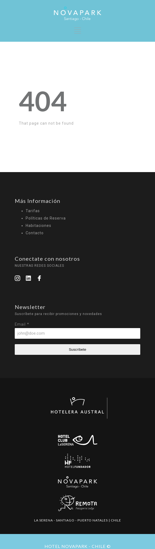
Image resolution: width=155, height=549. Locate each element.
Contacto (35, 233)
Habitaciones (38, 225)
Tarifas (33, 211)
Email (22, 324)
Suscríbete (77, 349)
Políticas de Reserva (46, 218)
